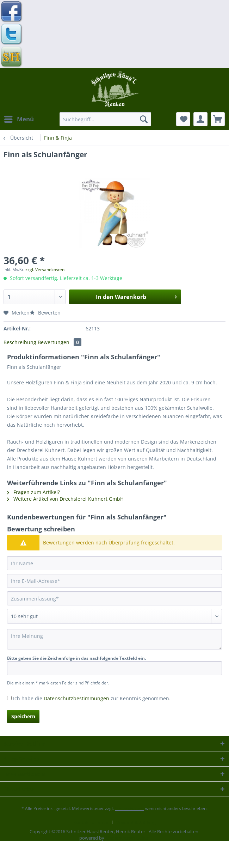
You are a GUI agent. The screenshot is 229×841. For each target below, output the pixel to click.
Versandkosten (129, 808)
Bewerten (45, 312)
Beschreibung (20, 342)
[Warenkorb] (218, 119)
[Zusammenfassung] (114, 598)
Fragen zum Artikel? (33, 492)
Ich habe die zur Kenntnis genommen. (92, 698)
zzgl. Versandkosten (44, 270)
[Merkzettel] (183, 119)
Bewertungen (59, 342)
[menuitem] (18, 119)
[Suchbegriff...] (105, 119)
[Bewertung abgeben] (114, 616)
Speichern (23, 716)
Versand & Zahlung (136, 822)
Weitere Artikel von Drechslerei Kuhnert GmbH (65, 498)
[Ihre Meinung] (114, 639)
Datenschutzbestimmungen (76, 698)
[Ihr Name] (114, 563)
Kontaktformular (91, 822)
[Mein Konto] (200, 119)
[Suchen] (143, 119)
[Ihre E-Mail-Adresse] (114, 581)
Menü (19, 118)
